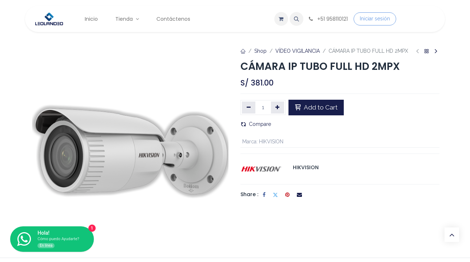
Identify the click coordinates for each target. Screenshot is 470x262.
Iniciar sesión (375, 18)
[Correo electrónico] (299, 194)
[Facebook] (264, 194)
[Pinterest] (287, 194)
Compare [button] (256, 124)
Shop (260, 51)
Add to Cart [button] (316, 107)
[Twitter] (275, 194)
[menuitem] (91, 19)
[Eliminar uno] (248, 107)
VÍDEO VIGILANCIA (297, 51)
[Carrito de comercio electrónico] (281, 19)
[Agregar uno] (277, 107)
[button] (296, 19)
